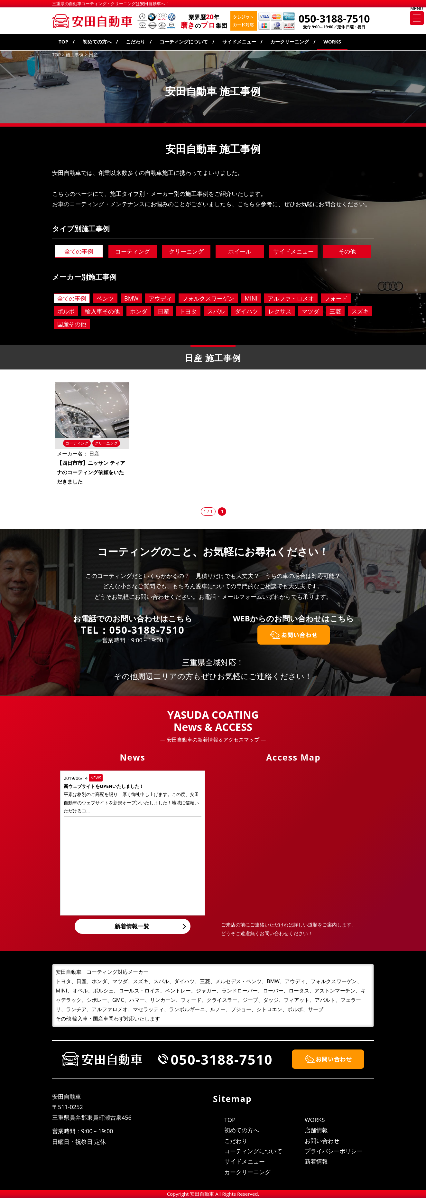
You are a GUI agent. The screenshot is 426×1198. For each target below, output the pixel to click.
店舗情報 (316, 1130)
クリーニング (186, 251)
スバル (216, 311)
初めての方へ (97, 41)
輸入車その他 (102, 311)
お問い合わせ (322, 1141)
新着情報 (316, 1161)
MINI (251, 298)
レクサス (280, 311)
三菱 (335, 311)
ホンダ (138, 311)
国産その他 (71, 324)
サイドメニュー (239, 41)
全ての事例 (78, 251)
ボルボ (66, 311)
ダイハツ (246, 311)
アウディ (160, 298)
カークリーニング (289, 41)
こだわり (135, 41)
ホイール (239, 251)
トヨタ (188, 311)
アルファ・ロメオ (291, 298)
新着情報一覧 (132, 926)
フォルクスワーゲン (208, 298)
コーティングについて (184, 41)
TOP (63, 41)
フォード (335, 298)
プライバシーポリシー (334, 1151)
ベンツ (105, 298)
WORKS (332, 41)
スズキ (360, 311)
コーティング (132, 251)
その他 (347, 251)
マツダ (310, 311)
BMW (131, 298)
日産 (163, 311)
